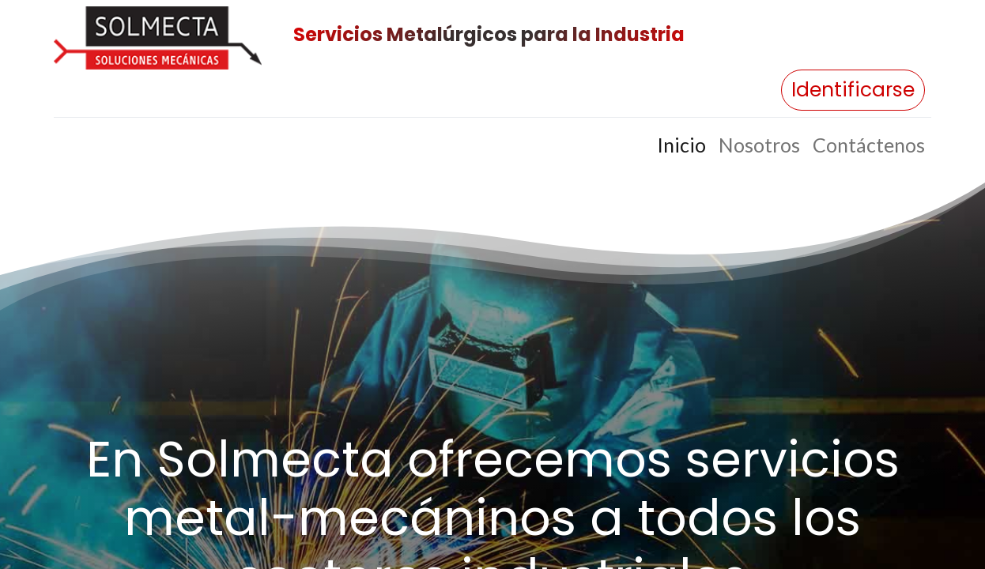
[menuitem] (681, 145)
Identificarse (853, 90)
